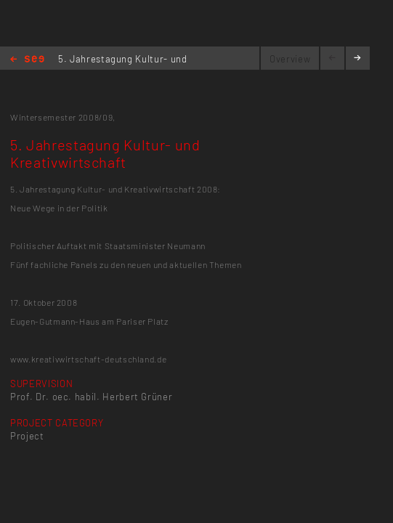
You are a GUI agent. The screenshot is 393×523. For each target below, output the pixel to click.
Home (27, 60)
